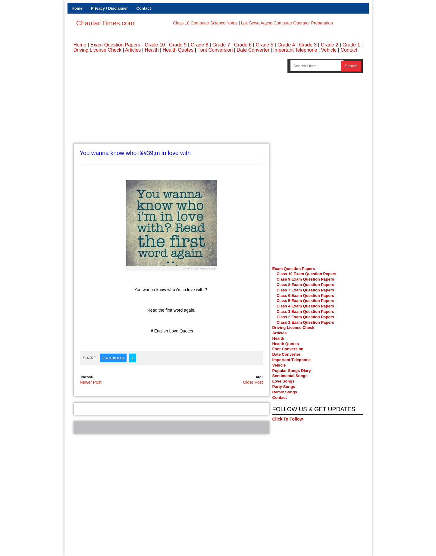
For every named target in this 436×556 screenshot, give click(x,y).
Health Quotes (178, 49)
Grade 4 (286, 44)
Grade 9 (178, 44)
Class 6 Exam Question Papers (305, 295)
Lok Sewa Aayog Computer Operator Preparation (287, 23)
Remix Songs (284, 392)
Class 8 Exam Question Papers (305, 284)
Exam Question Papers (115, 44)
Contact (143, 8)
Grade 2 (329, 44)
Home (77, 8)
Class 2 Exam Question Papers (305, 317)
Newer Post (91, 382)
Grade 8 (199, 44)
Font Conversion (215, 49)
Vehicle (329, 49)
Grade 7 (221, 44)
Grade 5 (264, 44)
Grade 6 (243, 44)
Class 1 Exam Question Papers (305, 322)
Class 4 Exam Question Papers (306, 306)
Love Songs (283, 381)
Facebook (113, 358)
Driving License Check (97, 49)
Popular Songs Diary (291, 370)
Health (151, 49)
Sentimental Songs (290, 375)
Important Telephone (295, 49)
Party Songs (283, 386)
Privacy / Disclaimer (109, 8)
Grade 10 (155, 44)
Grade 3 (308, 44)
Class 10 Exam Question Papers (306, 274)
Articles (133, 49)
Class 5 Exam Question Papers (306, 300)
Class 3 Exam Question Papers (306, 311)
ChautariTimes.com (105, 23)
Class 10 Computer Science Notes (205, 23)
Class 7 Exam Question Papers (305, 290)
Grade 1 (351, 44)
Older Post (253, 382)
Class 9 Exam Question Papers (305, 279)
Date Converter (253, 49)
